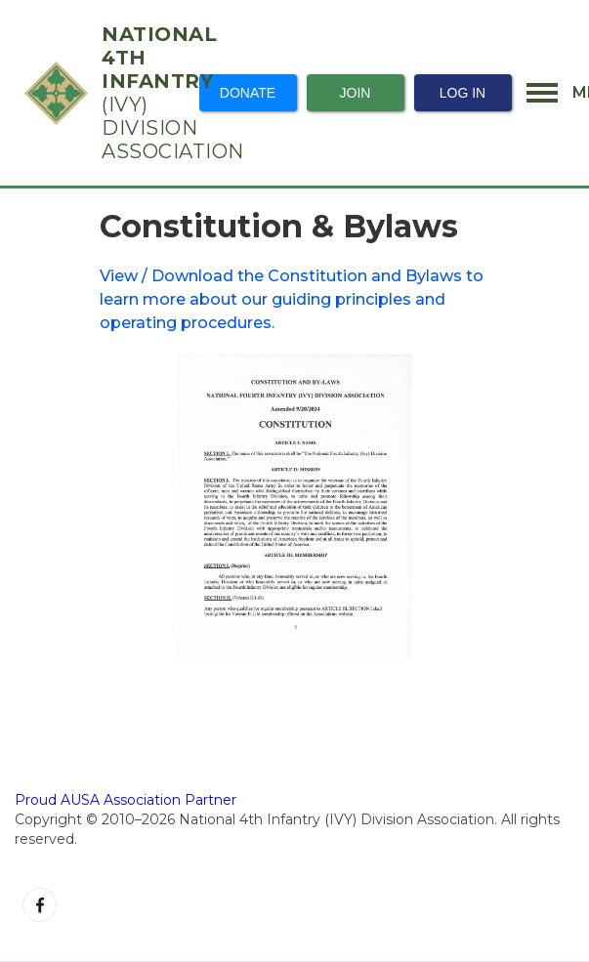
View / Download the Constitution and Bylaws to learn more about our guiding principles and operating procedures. (292, 299)
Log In (462, 93)
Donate (247, 93)
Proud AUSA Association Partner (125, 800)
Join (355, 93)
